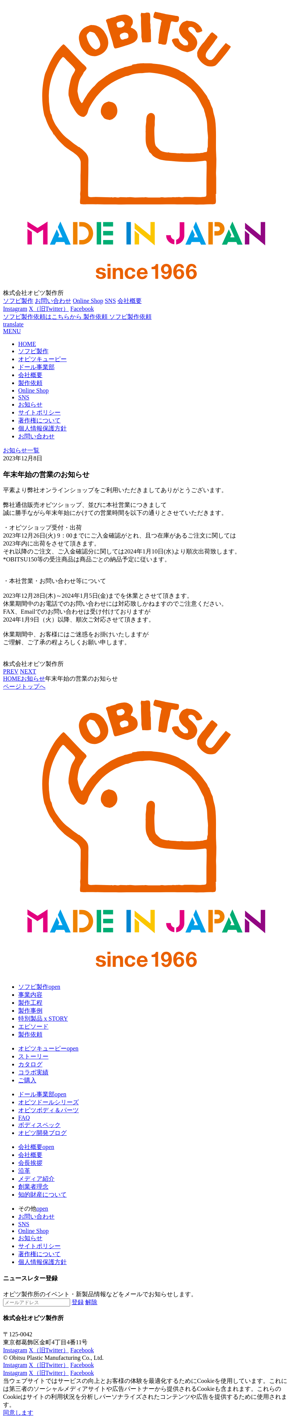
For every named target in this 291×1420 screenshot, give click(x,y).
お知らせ (30, 404)
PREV (11, 671)
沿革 (24, 1170)
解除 (91, 1302)
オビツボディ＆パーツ (48, 1110)
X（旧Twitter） (49, 309)
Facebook (82, 309)
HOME (27, 344)
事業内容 (30, 994)
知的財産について (42, 1194)
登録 (78, 1302)
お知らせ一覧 (21, 450)
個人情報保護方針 (42, 428)
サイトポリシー (39, 412)
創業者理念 (33, 1186)
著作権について (39, 420)
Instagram (15, 309)
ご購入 (27, 1080)
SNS (110, 301)
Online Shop (88, 301)
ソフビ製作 (18, 301)
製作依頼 (30, 383)
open (54, 987)
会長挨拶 (30, 1163)
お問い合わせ (53, 301)
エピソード (33, 1026)
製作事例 (30, 1010)
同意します (18, 1412)
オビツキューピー (42, 359)
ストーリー (33, 1056)
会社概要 (129, 301)
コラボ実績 (33, 1072)
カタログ (30, 1064)
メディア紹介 (36, 1178)
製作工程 (30, 1002)
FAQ (24, 1117)
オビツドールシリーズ (48, 1102)
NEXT (28, 671)
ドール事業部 (36, 367)
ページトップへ (24, 686)
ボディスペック (39, 1125)
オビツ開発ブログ (42, 1133)
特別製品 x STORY (43, 1018)
